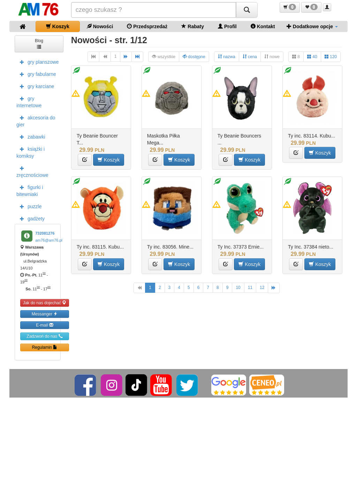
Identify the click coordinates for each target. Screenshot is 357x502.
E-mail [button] (44, 325)
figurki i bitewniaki (29, 190)
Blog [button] (39, 43)
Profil (227, 26)
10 (238, 287)
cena (250, 56)
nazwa (226, 56)
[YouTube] (162, 384)
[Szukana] (153, 10)
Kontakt (263, 26)
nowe (272, 56)
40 (312, 56)
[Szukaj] (247, 10)
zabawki (30, 136)
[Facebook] (86, 384)
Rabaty (192, 26)
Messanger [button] (45, 313)
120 (331, 56)
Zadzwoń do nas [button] (44, 336)
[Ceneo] (266, 384)
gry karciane (35, 86)
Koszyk (57, 26)
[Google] (228, 384)
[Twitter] (188, 384)
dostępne (194, 56)
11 (250, 287)
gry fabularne (36, 74)
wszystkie (163, 56)
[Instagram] (112, 384)
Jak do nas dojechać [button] (45, 302)
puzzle (28, 206)
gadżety (30, 218)
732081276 (44, 233)
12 (262, 287)
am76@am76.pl (48, 240)
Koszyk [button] (109, 160)
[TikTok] (136, 384)
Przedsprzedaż (147, 26)
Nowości (100, 26)
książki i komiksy (30, 152)
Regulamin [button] (45, 347)
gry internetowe (28, 101)
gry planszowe (37, 61)
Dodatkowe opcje (312, 26)
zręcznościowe (32, 171)
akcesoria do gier (35, 120)
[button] (290, 7)
